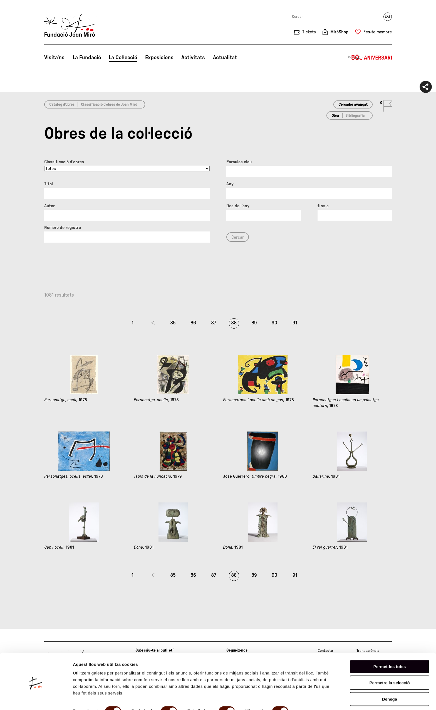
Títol (48, 184)
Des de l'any (237, 206)
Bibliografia (355, 116)
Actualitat (225, 57)
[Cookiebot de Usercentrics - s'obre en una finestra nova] (36, 699)
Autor (49, 206)
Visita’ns (54, 57)
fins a (323, 206)
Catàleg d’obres (62, 105)
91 (295, 323)
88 (234, 323)
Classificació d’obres (64, 162)
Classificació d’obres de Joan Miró (109, 105)
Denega (389, 678)
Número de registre (62, 227)
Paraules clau (239, 162)
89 (254, 323)
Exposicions (159, 57)
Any (230, 184)
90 (274, 323)
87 (213, 323)
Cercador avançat (353, 105)
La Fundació (87, 57)
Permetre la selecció (389, 662)
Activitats (193, 57)
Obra (335, 116)
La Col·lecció (123, 57)
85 (173, 323)
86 (193, 323)
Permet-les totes (389, 646)
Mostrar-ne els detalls (94, 699)
